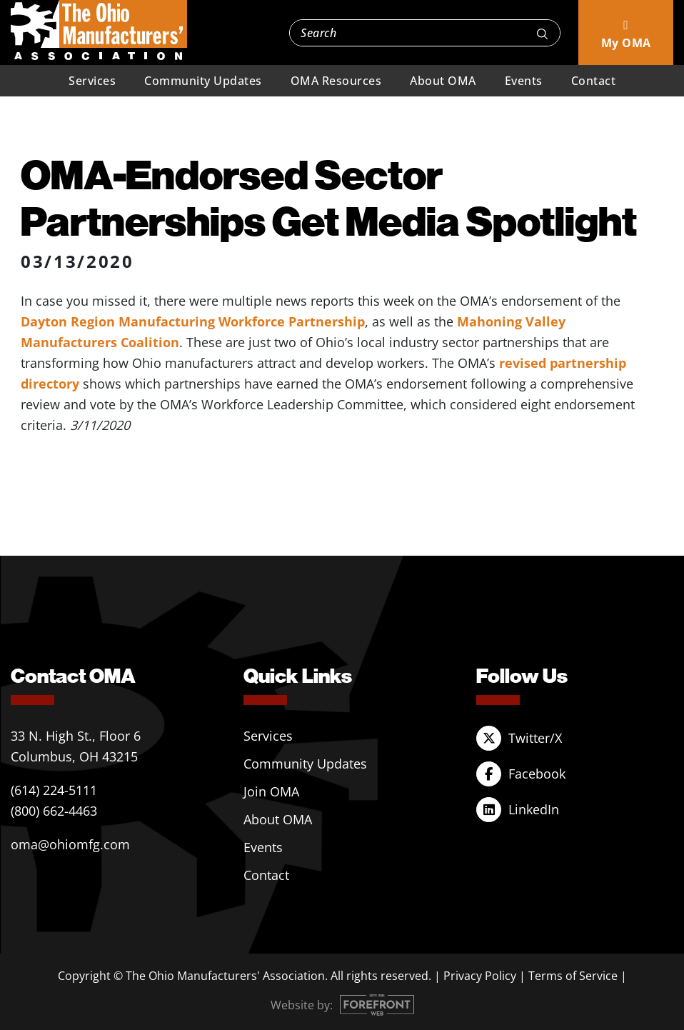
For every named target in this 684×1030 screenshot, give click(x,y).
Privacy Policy (479, 976)
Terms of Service (573, 976)
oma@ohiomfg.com (70, 844)
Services (92, 81)
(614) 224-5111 (54, 790)
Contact (593, 81)
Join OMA (271, 791)
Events (524, 81)
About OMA (443, 81)
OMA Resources (336, 81)
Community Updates (203, 81)
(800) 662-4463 (54, 810)
